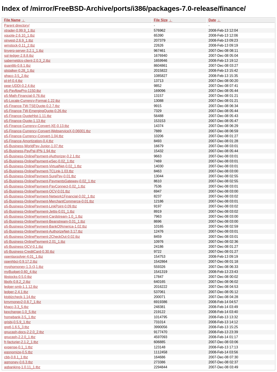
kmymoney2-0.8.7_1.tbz (22, 302)
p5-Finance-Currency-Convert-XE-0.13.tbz (36, 126)
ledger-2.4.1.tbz (16, 292)
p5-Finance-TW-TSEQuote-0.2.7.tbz (32, 106)
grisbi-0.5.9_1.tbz (17, 322)
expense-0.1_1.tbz (18, 347)
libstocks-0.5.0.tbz (18, 277)
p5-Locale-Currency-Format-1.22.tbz (32, 101)
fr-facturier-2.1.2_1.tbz (21, 342)
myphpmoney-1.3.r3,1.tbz (23, 267)
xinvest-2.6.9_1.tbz (18, 40)
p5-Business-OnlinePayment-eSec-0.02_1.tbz (39, 161)
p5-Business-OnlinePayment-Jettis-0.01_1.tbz (39, 211)
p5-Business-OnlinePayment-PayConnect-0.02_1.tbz (44, 186)
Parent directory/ (16, 25)
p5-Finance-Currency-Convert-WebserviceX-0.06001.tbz (47, 131)
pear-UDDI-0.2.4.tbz (19, 86)
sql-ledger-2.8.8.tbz (19, 55)
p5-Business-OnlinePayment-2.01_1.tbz (34, 241)
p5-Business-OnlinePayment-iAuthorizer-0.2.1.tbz (42, 156)
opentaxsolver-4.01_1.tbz (23, 256)
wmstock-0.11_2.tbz (19, 45)
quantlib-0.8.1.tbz (17, 65)
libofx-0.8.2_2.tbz (17, 282)
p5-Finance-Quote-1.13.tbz (24, 121)
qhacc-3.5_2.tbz (16, 76)
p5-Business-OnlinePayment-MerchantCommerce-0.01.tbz (49, 201)
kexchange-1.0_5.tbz (20, 312)
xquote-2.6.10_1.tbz (19, 35)
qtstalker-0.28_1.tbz (19, 70)
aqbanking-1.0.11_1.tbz (22, 367)
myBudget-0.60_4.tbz (20, 272)
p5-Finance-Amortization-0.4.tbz (28, 141)
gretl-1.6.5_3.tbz (16, 327)
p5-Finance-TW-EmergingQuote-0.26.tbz (35, 111)
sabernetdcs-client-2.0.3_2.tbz (27, 60)
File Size (161, 20)
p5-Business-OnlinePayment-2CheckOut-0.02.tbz (42, 236)
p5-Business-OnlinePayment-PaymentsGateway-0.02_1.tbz (49, 181)
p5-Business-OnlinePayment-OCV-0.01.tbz (37, 191)
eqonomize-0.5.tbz (18, 352)
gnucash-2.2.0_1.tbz (19, 337)
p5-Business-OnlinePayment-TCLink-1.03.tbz (39, 171)
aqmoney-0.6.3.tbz (18, 362)
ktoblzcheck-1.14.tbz (20, 297)
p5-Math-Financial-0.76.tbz (24, 96)
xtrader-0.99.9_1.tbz (19, 30)
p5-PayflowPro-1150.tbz (22, 91)
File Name (12, 20)
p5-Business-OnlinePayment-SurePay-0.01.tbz (40, 176)
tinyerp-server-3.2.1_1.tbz (23, 50)
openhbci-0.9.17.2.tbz (20, 261)
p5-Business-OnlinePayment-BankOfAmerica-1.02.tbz (45, 226)
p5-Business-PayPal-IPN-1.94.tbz (30, 151)
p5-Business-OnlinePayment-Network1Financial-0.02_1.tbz (49, 196)
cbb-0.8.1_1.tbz (16, 357)
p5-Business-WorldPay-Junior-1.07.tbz (33, 146)
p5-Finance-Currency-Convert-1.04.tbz (33, 136)
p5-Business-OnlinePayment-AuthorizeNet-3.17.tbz (43, 231)
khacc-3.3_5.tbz (16, 307)
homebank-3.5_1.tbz (20, 317)
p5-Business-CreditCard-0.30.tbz (29, 251)
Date (212, 20)
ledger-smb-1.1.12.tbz (21, 287)
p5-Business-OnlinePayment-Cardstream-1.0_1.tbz (43, 216)
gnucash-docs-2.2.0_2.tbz (24, 332)
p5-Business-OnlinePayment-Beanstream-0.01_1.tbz (44, 221)
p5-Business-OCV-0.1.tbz (23, 246)
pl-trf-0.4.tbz (13, 81)
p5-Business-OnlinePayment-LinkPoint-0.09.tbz (40, 206)
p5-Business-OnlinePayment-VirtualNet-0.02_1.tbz (43, 166)
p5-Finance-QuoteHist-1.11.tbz (28, 116)
